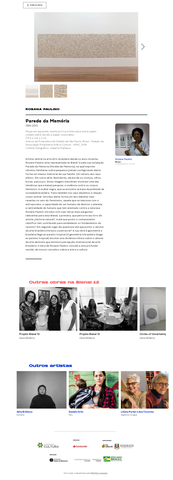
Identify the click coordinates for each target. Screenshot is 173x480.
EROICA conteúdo (99, 473)
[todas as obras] (34, 5)
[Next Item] (143, 47)
